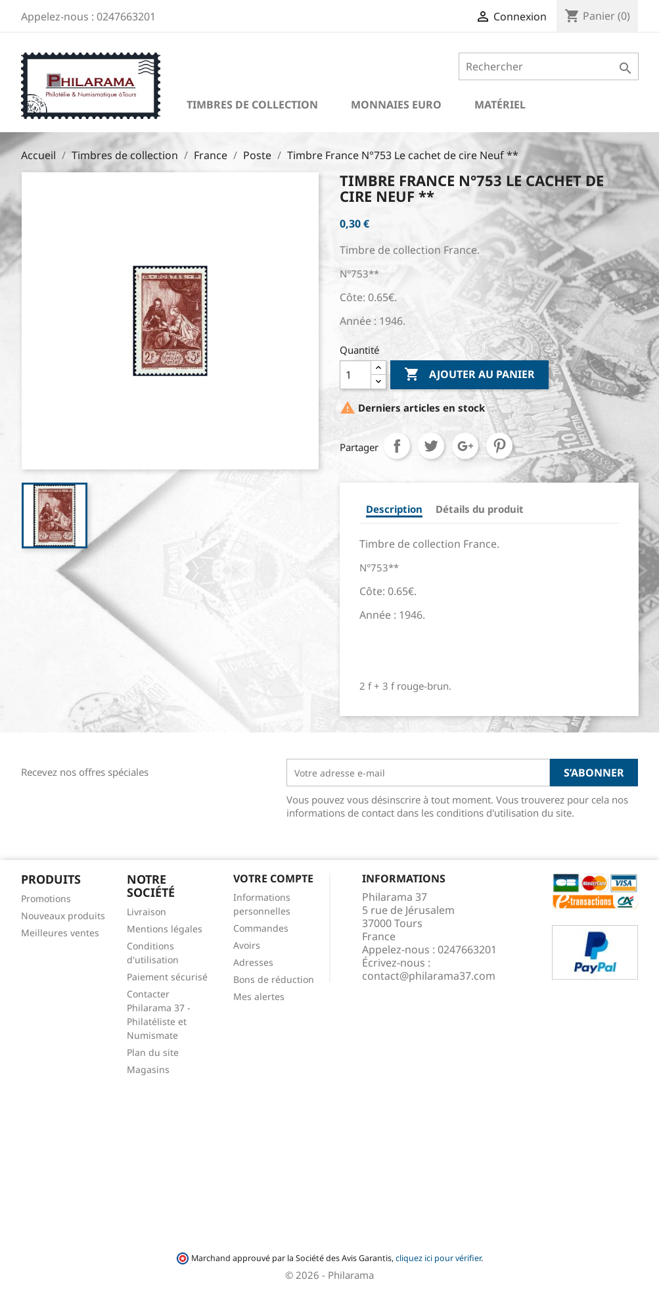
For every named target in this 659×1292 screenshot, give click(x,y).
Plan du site (153, 1052)
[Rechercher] (548, 66)
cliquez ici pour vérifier (438, 1258)
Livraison (146, 911)
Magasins (148, 1069)
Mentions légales (164, 928)
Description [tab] (394, 508)
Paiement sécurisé (167, 976)
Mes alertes (258, 996)
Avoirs (246, 945)
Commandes (260, 928)
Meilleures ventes (60, 932)
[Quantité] (355, 374)
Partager (397, 446)
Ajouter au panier (469, 374)
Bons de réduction (273, 979)
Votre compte (273, 878)
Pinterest (499, 446)
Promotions (46, 898)
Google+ (465, 446)
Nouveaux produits (63, 915)
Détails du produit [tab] (480, 508)
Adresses (253, 962)
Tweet (431, 446)
